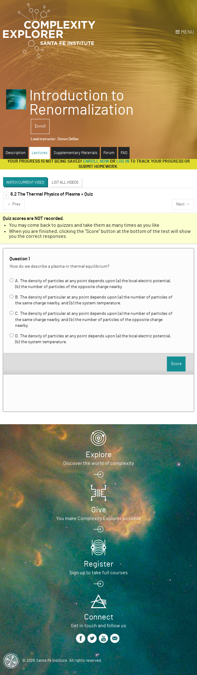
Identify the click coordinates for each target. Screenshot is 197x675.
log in (122, 161)
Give (98, 510)
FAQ (124, 153)
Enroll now (96, 161)
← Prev (14, 204)
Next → (183, 204)
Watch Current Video (25, 182)
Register (98, 564)
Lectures (39, 153)
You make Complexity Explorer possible (98, 518)
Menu (187, 32)
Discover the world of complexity (98, 463)
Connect (98, 617)
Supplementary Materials (75, 153)
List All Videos (65, 182)
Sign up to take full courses (98, 572)
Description (16, 153)
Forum (109, 153)
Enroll (40, 126)
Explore (99, 455)
